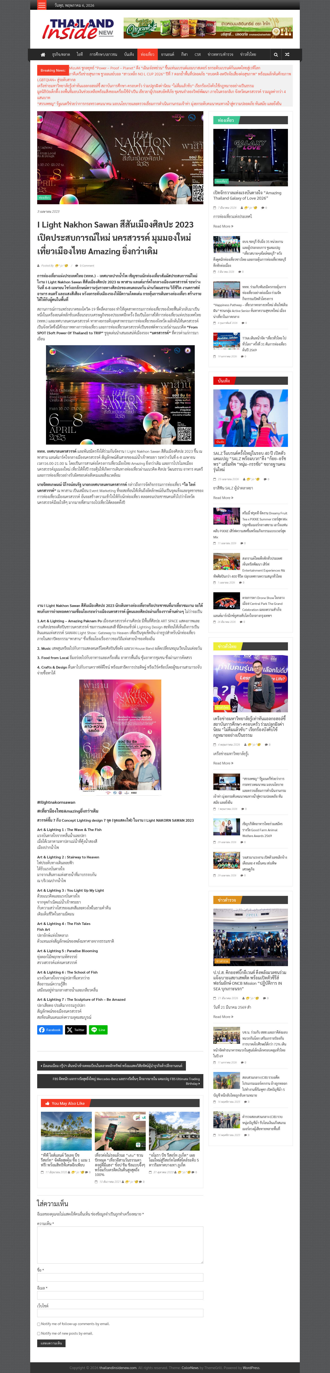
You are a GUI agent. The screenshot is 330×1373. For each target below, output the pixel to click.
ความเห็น (45, 1223)
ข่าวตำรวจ (222, 961)
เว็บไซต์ (43, 1305)
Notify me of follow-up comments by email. (75, 1323)
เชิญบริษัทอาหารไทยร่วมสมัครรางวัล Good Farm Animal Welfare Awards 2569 (262, 830)
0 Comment (84, 265)
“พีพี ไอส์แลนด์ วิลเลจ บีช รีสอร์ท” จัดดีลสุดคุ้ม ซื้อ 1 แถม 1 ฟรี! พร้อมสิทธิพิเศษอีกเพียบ (65, 1160)
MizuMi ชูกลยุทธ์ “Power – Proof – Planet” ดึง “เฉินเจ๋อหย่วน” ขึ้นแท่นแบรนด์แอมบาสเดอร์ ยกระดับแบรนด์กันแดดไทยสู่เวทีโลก (164, 67)
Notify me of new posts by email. (67, 1333)
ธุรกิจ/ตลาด (61, 54)
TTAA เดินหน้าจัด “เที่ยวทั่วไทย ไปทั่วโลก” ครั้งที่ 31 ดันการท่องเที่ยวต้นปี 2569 (264, 344)
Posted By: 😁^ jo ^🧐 (54, 265)
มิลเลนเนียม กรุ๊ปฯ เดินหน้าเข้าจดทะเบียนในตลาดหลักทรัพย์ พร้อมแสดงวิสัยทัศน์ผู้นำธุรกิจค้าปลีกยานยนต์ (112, 1066)
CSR (198, 54)
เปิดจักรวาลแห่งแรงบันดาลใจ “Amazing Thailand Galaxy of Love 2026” (247, 195)
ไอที (80, 54)
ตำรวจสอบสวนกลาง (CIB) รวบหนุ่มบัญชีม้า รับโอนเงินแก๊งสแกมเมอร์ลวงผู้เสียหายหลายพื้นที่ (264, 1123)
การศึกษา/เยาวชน (103, 54)
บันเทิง (129, 54)
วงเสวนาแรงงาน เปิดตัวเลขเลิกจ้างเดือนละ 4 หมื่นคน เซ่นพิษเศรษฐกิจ (264, 863)
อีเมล (42, 1288)
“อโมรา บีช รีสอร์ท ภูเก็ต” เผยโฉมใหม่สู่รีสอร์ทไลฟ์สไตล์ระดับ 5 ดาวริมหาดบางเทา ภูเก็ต (174, 1160)
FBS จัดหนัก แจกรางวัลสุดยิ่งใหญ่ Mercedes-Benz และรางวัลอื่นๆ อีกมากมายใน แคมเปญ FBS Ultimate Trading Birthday (126, 1081)
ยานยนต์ (167, 54)
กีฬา (184, 54)
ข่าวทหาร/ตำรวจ (220, 54)
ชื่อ (40, 1270)
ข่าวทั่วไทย (248, 54)
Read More (223, 226)
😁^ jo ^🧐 (77, 1172)
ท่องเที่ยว (147, 54)
